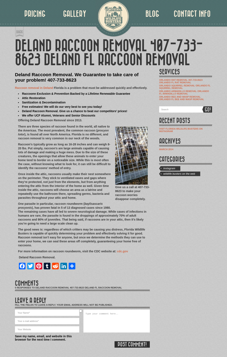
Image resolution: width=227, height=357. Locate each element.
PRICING (35, 14)
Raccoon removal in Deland (34, 88)
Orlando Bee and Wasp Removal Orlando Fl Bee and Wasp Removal (181, 98)
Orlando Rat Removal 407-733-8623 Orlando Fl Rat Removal (181, 81)
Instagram (169, 168)
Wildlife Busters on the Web (179, 173)
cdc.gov (122, 251)
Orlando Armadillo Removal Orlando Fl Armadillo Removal (184, 92)
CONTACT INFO (192, 14)
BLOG (152, 14)
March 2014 (166, 149)
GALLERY (74, 14)
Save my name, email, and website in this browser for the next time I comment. (43, 338)
